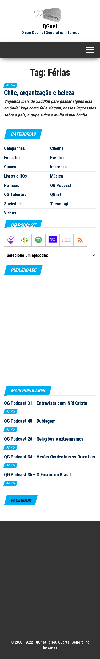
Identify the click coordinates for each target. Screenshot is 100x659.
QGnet (50, 26)
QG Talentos (15, 194)
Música (56, 176)
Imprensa (58, 166)
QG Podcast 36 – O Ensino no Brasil (37, 474)
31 (8, 85)
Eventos (57, 157)
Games (10, 166)
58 (8, 447)
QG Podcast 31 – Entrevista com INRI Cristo (45, 403)
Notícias (11, 185)
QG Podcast (60, 185)
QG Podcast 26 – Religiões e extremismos (43, 439)
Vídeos (10, 212)
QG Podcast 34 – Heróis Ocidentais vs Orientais (49, 457)
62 (8, 430)
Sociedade (13, 203)
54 (8, 465)
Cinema (56, 148)
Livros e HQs (15, 176)
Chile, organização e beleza (39, 93)
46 (8, 483)
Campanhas (14, 148)
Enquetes (12, 157)
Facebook (21, 500)
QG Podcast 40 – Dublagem (29, 421)
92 (8, 412)
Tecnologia (60, 203)
